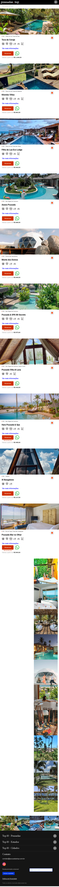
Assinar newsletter (9, 873)
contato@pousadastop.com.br (13, 859)
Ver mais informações (10, 48)
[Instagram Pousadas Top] (4, 864)
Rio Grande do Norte (7, 6)
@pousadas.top (22, 883)
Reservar (7, 53)
